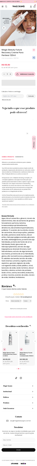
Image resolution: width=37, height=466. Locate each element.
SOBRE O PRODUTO (8, 157)
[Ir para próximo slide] (34, 142)
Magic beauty (18, 386)
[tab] (17, 368)
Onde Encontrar (18, 408)
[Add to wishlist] (33, 50)
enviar (19, 450)
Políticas (18, 397)
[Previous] (4, 27)
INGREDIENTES (19, 157)
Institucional (18, 391)
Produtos (18, 403)
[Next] (33, 27)
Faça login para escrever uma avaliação (18, 317)
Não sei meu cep (6, 99)
